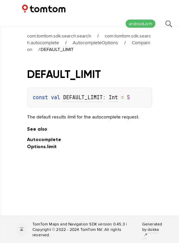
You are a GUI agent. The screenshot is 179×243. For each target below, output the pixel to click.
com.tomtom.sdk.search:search (59, 35)
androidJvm (140, 23)
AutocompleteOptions (95, 42)
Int (113, 97)
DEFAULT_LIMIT (83, 97)
